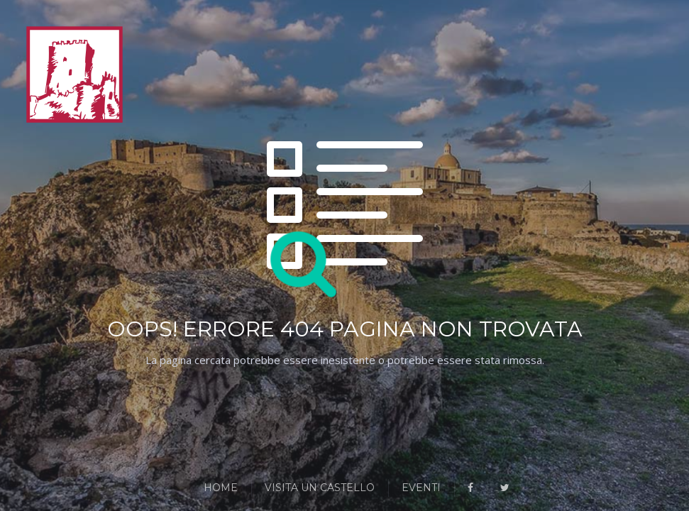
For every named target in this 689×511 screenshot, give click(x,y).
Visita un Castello (320, 487)
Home (221, 487)
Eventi (421, 487)
